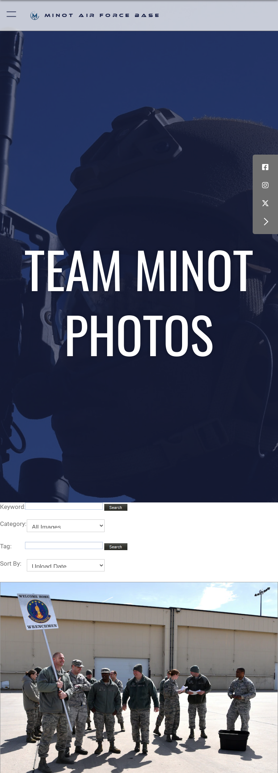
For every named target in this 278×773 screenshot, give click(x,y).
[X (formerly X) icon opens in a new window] (265, 203)
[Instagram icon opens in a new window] (265, 185)
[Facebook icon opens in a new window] (265, 167)
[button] (12, 15)
